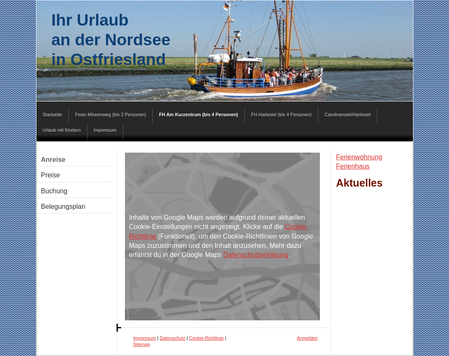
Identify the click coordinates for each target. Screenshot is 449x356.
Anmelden (307, 337)
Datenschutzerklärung (256, 254)
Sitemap (141, 344)
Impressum (144, 337)
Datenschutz (172, 337)
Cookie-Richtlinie (206, 337)
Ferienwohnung (359, 157)
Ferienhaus (353, 166)
